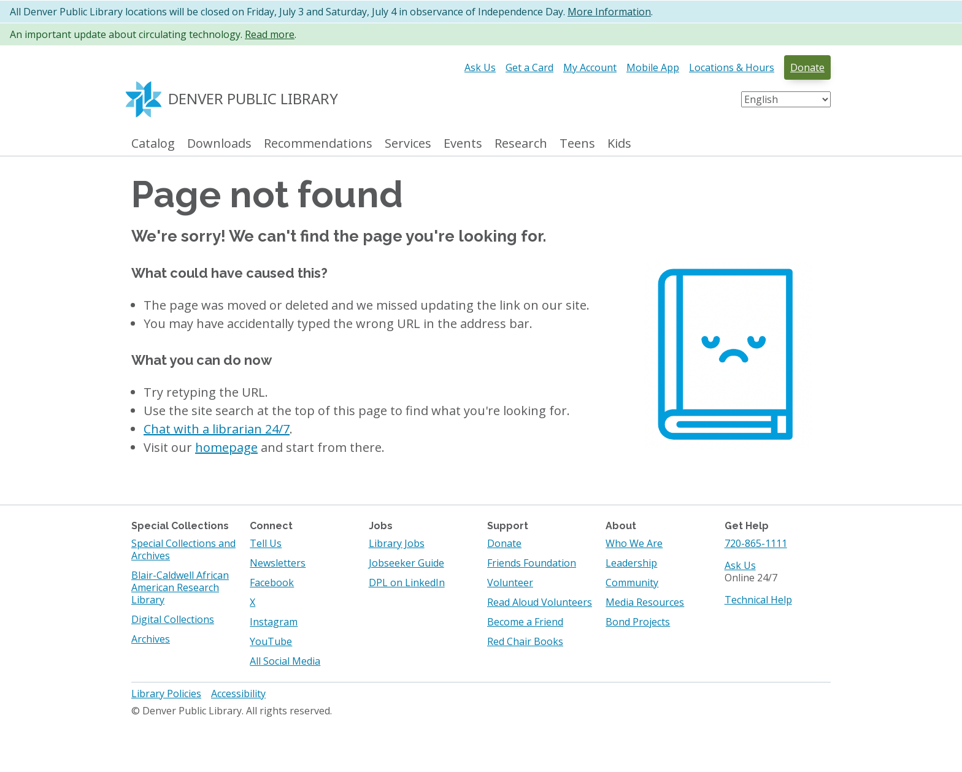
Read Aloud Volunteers (539, 602)
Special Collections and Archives (183, 549)
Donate (807, 67)
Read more (269, 34)
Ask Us (480, 67)
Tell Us (266, 543)
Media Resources (645, 602)
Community (632, 582)
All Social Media (285, 661)
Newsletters (278, 563)
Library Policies (166, 693)
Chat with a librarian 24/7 (217, 429)
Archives (150, 639)
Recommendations (318, 143)
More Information (609, 11)
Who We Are (634, 543)
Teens (577, 143)
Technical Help (758, 599)
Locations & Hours (731, 67)
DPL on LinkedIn (407, 582)
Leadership (631, 563)
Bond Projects (638, 622)
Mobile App (652, 67)
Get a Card (529, 67)
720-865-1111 (756, 543)
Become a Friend (525, 622)
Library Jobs (397, 543)
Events (463, 143)
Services (408, 143)
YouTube (271, 641)
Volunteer (510, 582)
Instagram (274, 622)
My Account (590, 67)
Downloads (219, 143)
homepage (226, 447)
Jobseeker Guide (406, 563)
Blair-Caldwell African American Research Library (180, 587)
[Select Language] (786, 99)
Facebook (272, 582)
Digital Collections (172, 619)
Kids (619, 143)
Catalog (153, 143)
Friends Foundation (531, 563)
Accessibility (238, 693)
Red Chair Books (525, 641)
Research (520, 143)
